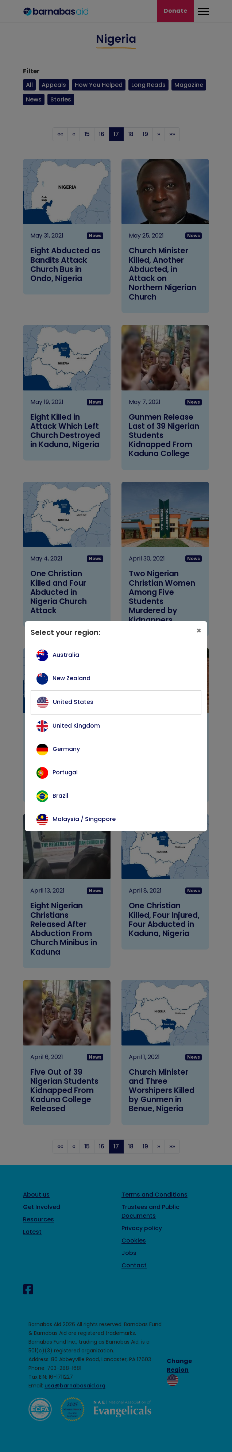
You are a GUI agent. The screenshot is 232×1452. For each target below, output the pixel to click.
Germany (66, 749)
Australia (66, 655)
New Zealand (71, 678)
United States (73, 702)
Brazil (60, 796)
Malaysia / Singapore (84, 819)
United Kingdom (76, 725)
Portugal (65, 772)
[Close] (198, 631)
